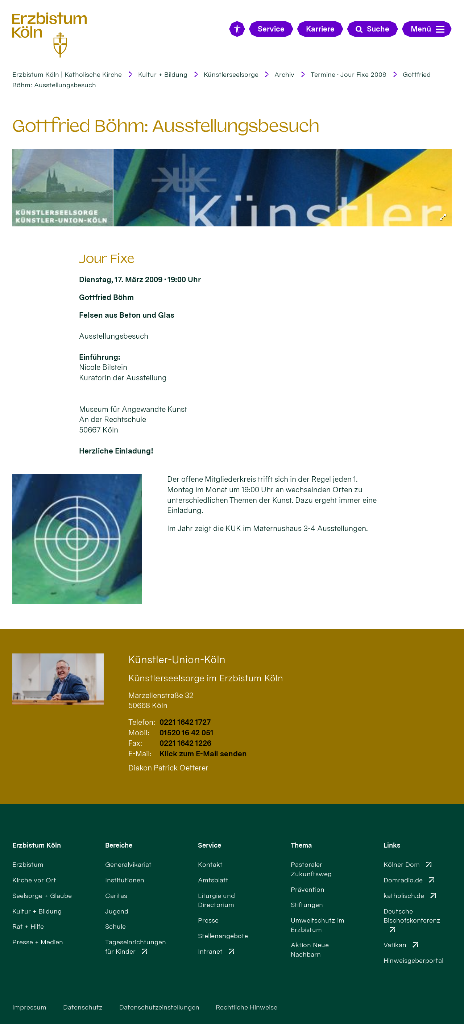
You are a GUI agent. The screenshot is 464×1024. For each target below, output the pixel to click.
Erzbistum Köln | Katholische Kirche (67, 74)
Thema (301, 845)
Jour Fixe (106, 259)
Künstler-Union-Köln (176, 659)
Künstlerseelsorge (231, 74)
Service (209, 845)
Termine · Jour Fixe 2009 (348, 74)
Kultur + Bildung (162, 74)
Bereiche (118, 845)
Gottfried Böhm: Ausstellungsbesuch (165, 126)
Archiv (284, 74)
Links (392, 845)
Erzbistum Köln (36, 845)
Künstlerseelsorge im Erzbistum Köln (205, 678)
